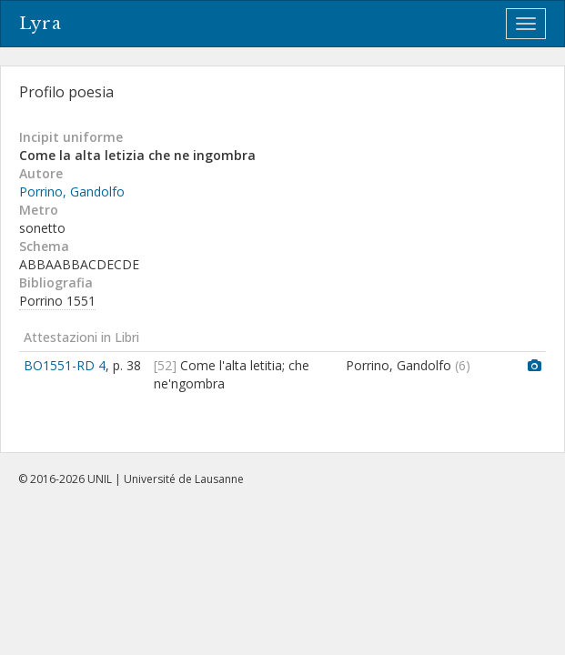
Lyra (40, 24)
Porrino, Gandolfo (72, 191)
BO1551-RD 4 (65, 365)
